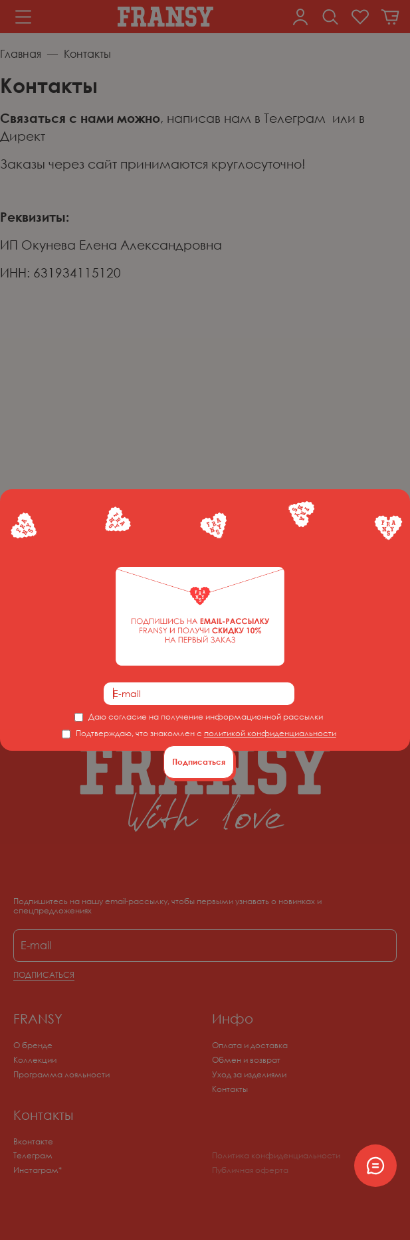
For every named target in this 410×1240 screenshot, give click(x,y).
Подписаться (198, 762)
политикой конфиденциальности (270, 733)
